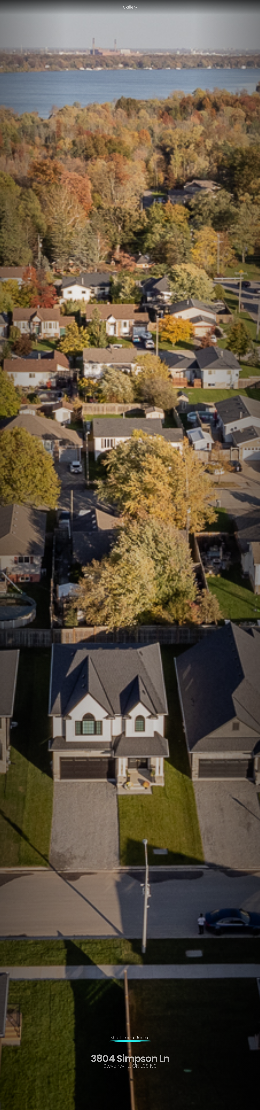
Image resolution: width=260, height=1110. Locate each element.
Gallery (130, 7)
